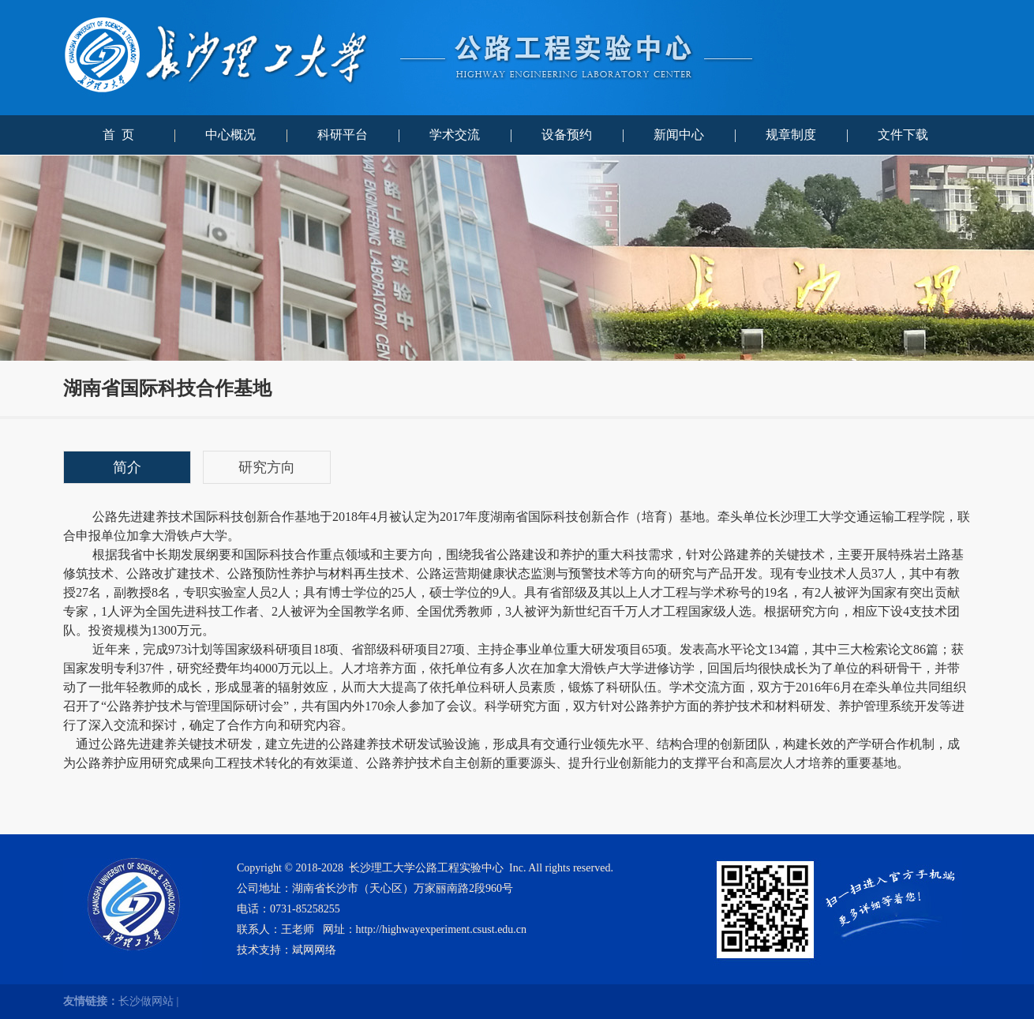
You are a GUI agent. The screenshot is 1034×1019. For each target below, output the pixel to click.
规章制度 (791, 134)
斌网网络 (314, 950)
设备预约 (566, 134)
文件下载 (903, 134)
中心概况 (230, 134)
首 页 (118, 134)
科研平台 (342, 134)
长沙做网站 (146, 1001)
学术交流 (454, 134)
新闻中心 (679, 134)
